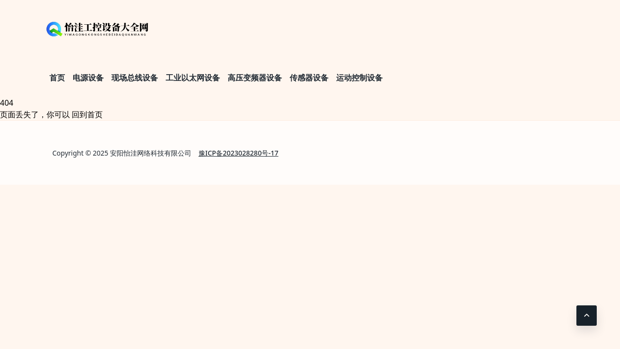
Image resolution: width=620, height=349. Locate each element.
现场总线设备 (134, 77)
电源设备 (88, 77)
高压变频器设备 (255, 77)
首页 (57, 77)
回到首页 (87, 114)
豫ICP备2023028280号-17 (239, 153)
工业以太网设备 (193, 77)
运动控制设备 (359, 77)
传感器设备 (309, 77)
